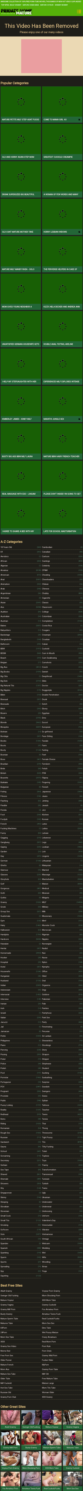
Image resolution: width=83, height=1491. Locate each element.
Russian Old (6, 1392)
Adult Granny (15, 5)
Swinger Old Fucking (9, 1295)
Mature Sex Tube (8, 1374)
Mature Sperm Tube (9, 1318)
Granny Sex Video (8, 1346)
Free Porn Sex (7, 1355)
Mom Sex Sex (48, 1323)
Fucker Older (47, 1360)
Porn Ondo (47, 1351)
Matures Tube (7, 1323)
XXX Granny (47, 1397)
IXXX (3, 1341)
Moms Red (5, 1351)
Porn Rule (46, 1346)
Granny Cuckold (49, 1305)
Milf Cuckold (6, 1383)
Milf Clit (45, 1374)
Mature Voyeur (46, 5)
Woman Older (48, 1392)
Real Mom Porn (49, 1341)
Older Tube (5, 1378)
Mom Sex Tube (7, 1337)
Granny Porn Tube (50, 1369)
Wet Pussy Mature (50, 1332)
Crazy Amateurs (49, 1337)
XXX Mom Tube (49, 1300)
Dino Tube (46, 1328)
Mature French (7, 1365)
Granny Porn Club (8, 1397)
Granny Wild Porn (49, 1355)
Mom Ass (5, 1369)
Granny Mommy (61, 5)
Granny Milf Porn (8, 1309)
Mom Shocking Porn (51, 1295)
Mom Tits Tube (48, 1388)
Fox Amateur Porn (50, 1309)
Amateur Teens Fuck (51, 1314)
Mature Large (48, 1383)
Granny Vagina (7, 1305)
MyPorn (45, 1365)
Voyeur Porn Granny (51, 1291)
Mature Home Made (31, 5)
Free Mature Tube (50, 1378)
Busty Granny (6, 1314)
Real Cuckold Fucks (50, 1318)
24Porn (4, 1332)
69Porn (4, 1328)
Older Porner (6, 1360)
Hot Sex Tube (6, 1388)
